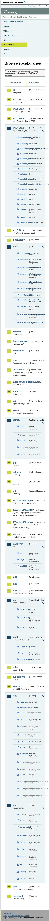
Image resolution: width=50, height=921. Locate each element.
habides (17, 472)
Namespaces (8, 54)
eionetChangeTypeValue (24, 289)
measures (24, 154)
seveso (16, 686)
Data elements (9, 36)
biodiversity (19, 240)
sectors (23, 627)
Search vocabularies (15, 83)
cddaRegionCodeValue (24, 253)
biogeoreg (24, 144)
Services (6, 49)
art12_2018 (18, 109)
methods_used (24, 169)
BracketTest (24, 707)
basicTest (24, 702)
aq (14, 90)
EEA (14, 2)
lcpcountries (24, 609)
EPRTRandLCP (20, 370)
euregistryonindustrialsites (21, 382)
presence (23, 189)
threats (23, 209)
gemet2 (16, 420)
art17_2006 (18, 118)
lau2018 (17, 590)
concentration (24, 827)
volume (23, 879)
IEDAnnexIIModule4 (21, 522)
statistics (23, 856)
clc (21, 553)
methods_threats (24, 164)
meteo (22, 849)
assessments (24, 137)
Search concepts (33, 83)
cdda (15, 246)
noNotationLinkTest (24, 742)
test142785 (24, 754)
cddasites (24, 260)
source (23, 440)
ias (14, 481)
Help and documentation (13, 22)
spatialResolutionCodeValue (24, 322)
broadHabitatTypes (24, 646)
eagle (22, 560)
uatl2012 (23, 566)
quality (22, 194)
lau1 (15, 577)
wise (15, 886)
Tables (6, 31)
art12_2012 (18, 99)
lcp (14, 600)
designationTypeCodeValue (24, 282)
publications (19, 677)
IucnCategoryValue (24, 295)
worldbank (18, 896)
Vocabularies (8, 45)
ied (14, 491)
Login (30, 6)
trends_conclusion (24, 222)
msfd (15, 637)
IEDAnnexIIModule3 (21, 510)
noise (15, 667)
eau (21, 719)
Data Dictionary (22, 17)
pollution (23, 174)
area (21, 820)
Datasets (7, 26)
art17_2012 (18, 128)
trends (22, 217)
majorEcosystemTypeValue (24, 300)
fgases (16, 410)
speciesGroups (24, 659)
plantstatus (24, 617)
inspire (16, 534)
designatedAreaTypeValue (24, 268)
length (22, 842)
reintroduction (24, 204)
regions (23, 306)
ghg (15, 462)
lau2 (15, 584)
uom (15, 805)
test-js (22, 747)
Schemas (7, 40)
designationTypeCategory (24, 274)
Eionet (13, 17)
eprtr (15, 360)
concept (23, 426)
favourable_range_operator (24, 149)
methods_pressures (24, 159)
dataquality (18, 351)
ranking (23, 199)
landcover (18, 544)
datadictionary (20, 341)
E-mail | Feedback (10, 913)
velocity (23, 872)
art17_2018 (18, 230)
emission (23, 835)
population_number (24, 179)
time (21, 865)
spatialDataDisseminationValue (24, 314)
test (14, 696)
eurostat (17, 391)
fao (14, 401)
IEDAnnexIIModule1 (21, 500)
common (17, 332)
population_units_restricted (24, 184)
